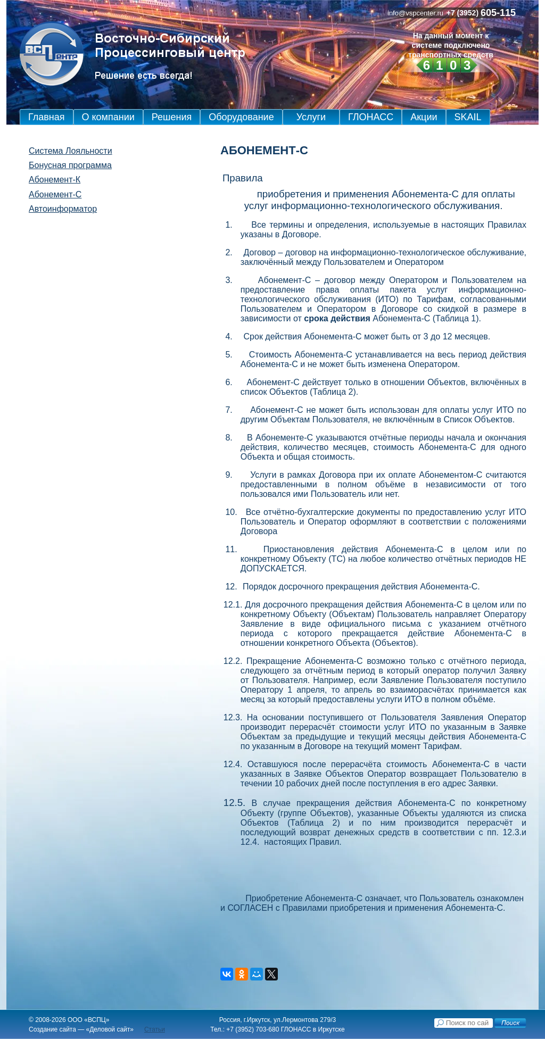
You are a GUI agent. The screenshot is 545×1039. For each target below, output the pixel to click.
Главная (46, 117)
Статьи (154, 1029)
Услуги (311, 117)
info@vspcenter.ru (415, 13)
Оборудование (241, 117)
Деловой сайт (109, 1029)
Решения (172, 117)
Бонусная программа (70, 165)
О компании (108, 117)
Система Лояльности (70, 150)
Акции (423, 117)
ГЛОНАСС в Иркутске (313, 1029)
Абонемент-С (55, 194)
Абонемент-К (54, 179)
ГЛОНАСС (370, 117)
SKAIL (468, 117)
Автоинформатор (63, 208)
